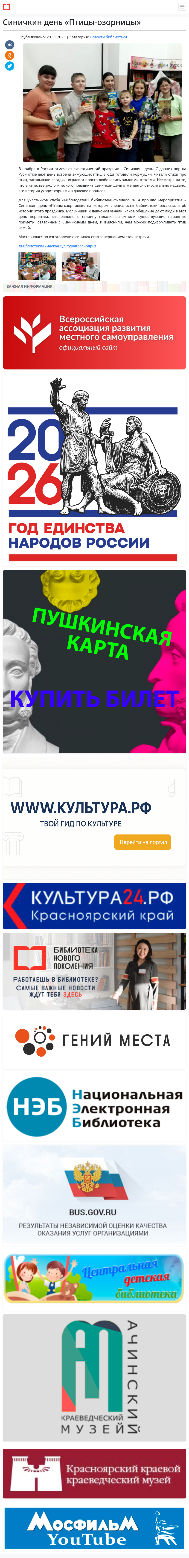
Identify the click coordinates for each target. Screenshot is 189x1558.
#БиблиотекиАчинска (37, 246)
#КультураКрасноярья (76, 246)
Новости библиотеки (108, 37)
